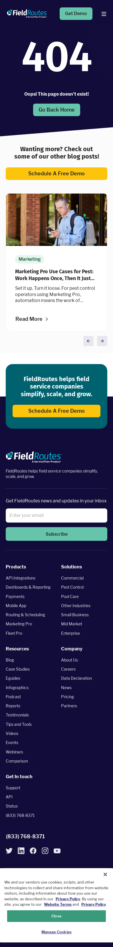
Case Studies (18, 669)
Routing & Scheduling (25, 614)
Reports (13, 705)
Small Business (75, 614)
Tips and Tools (19, 724)
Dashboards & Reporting (28, 587)
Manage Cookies (56, 932)
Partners (69, 705)
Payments (15, 596)
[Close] (105, 874)
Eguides (13, 678)
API (9, 796)
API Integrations (20, 578)
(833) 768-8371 (20, 815)
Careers (68, 669)
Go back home (57, 110)
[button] (88, 341)
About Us (69, 660)
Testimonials (17, 715)
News (66, 687)
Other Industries (75, 605)
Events (12, 742)
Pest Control (72, 587)
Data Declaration (76, 678)
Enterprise (70, 633)
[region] (56, 905)
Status (12, 806)
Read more (29, 319)
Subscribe (57, 534)
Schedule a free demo (56, 173)
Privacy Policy (68, 899)
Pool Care (70, 596)
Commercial (72, 578)
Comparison (17, 761)
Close (56, 916)
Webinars (14, 751)
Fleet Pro (14, 633)
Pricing (67, 696)
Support (13, 787)
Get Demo (76, 13)
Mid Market (71, 624)
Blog (10, 660)
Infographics (17, 687)
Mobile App (16, 605)
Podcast (13, 696)
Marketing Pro (19, 624)
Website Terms (58, 904)
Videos (12, 733)
